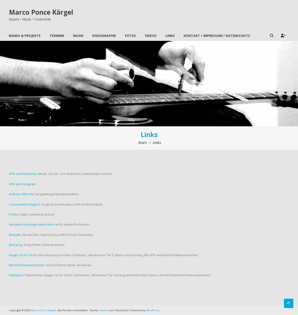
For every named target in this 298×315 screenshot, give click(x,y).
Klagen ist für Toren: (23, 255)
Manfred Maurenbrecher (26, 265)
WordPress (153, 310)
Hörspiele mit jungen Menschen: (31, 224)
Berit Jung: (16, 245)
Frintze (13, 214)
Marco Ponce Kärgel (41, 12)
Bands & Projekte (25, 35)
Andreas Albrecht (21, 194)
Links (170, 35)
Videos (150, 35)
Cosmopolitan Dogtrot (24, 204)
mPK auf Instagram (22, 184)
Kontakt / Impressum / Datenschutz (217, 35)
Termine (57, 35)
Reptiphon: (16, 275)
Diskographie (104, 35)
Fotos (130, 35)
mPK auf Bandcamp (23, 174)
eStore (104, 310)
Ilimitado (15, 235)
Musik (78, 35)
